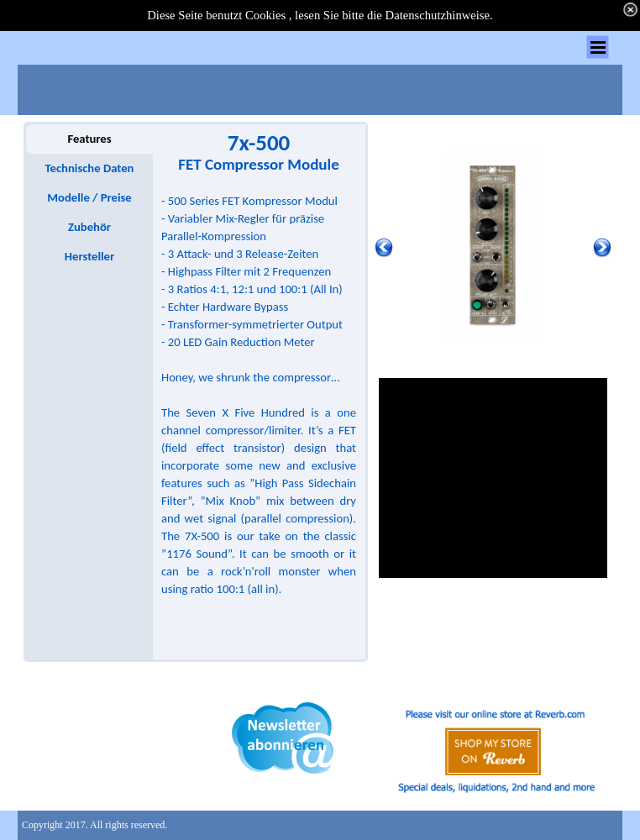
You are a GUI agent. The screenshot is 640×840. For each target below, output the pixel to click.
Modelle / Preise (89, 197)
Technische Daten (89, 168)
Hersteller (89, 256)
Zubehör (89, 226)
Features (89, 138)
